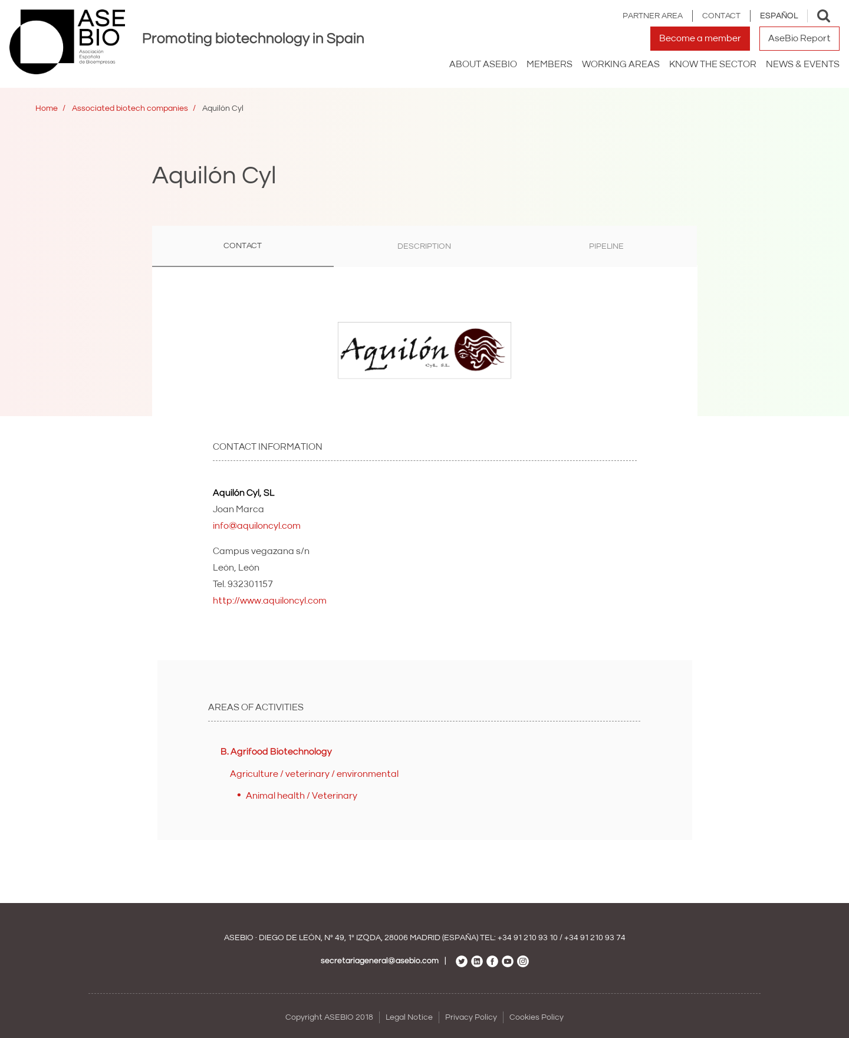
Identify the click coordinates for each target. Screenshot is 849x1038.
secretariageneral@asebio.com (380, 961)
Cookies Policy (536, 1017)
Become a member (700, 38)
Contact (721, 16)
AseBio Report (799, 38)
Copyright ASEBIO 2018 (329, 1017)
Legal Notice (409, 1017)
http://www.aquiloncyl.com (270, 600)
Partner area (653, 16)
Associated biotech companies (130, 108)
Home (46, 108)
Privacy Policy (471, 1017)
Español (779, 16)
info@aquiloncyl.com (257, 525)
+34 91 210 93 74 (595, 938)
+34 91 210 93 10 (528, 938)
